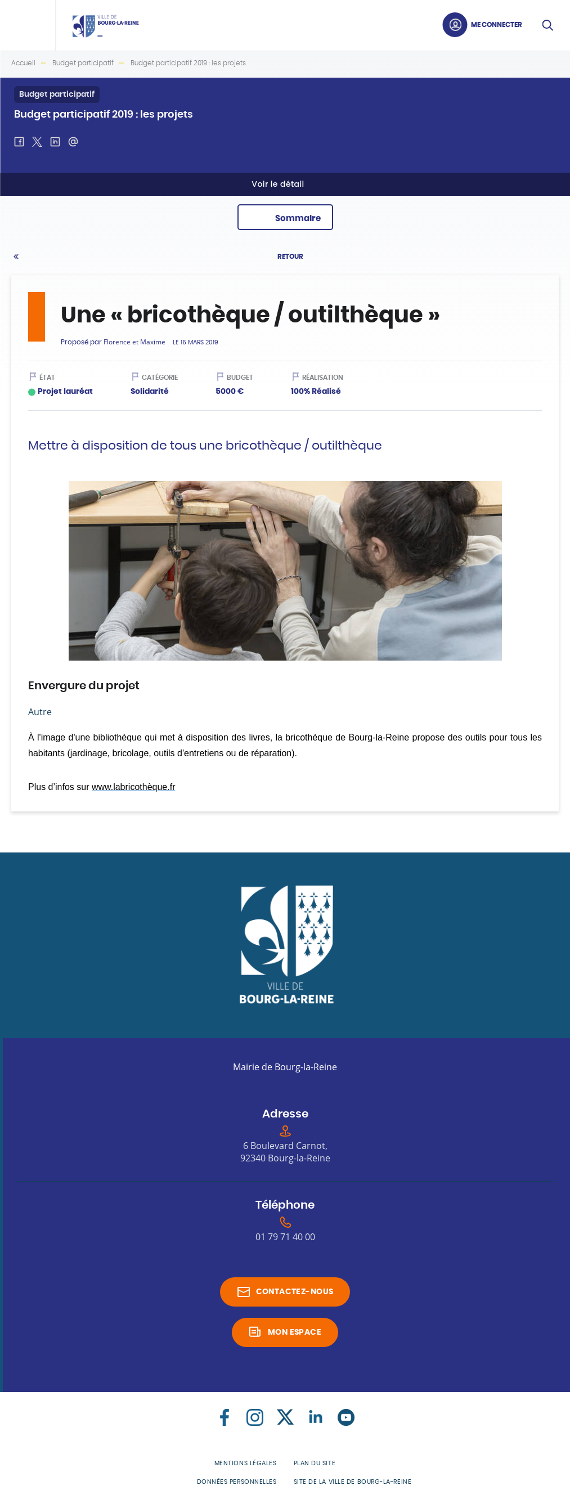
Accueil (23, 63)
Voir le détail (278, 184)
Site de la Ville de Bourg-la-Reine (353, 1482)
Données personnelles (237, 1482)
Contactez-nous (295, 1292)
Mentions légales (245, 1463)
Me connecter (496, 24)
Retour (290, 256)
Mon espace (294, 1332)
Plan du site (315, 1463)
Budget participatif (83, 63)
